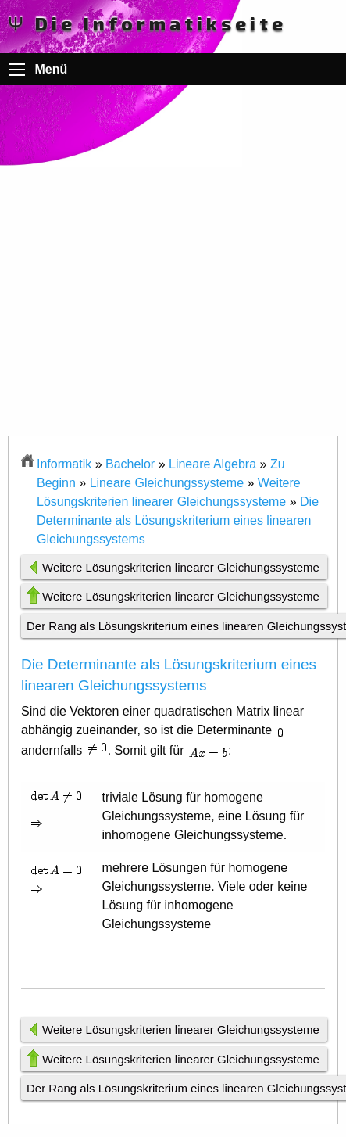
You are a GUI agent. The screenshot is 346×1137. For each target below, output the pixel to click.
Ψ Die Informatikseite (147, 23)
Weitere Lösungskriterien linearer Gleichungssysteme (180, 567)
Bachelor (130, 464)
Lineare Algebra (212, 464)
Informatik (64, 464)
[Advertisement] (173, 262)
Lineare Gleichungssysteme (167, 483)
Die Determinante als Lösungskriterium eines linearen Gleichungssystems (178, 520)
